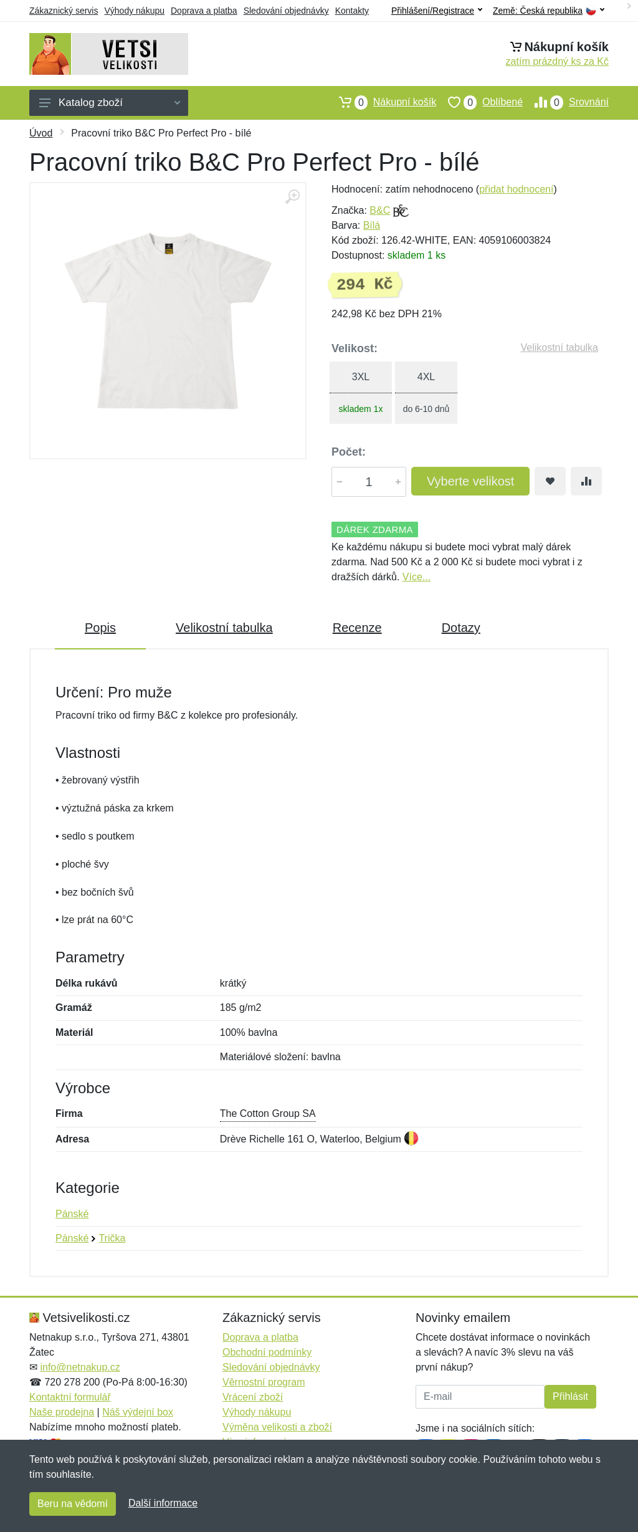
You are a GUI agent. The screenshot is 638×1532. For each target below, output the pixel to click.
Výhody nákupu (134, 11)
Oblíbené (479, 102)
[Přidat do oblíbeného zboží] (550, 481)
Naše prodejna (61, 1412)
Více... (416, 577)
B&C (379, 210)
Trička (111, 1238)
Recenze (357, 627)
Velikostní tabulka (559, 347)
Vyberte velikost (470, 481)
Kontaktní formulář (70, 1397)
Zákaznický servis (63, 11)
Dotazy (461, 627)
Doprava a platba (204, 11)
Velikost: (354, 348)
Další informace (163, 1503)
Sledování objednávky (286, 11)
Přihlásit (570, 1396)
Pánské (71, 1214)
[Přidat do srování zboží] (586, 481)
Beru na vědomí (72, 1503)
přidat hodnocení (516, 189)
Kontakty (352, 11)
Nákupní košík (381, 102)
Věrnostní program (263, 1382)
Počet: (348, 452)
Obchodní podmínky (267, 1352)
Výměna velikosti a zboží (277, 1427)
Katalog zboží (109, 102)
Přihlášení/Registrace (436, 10)
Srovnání (566, 102)
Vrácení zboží (252, 1397)
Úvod (40, 133)
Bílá (372, 225)
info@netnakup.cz (80, 1367)
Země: (548, 11)
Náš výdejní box (137, 1412)
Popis (100, 627)
